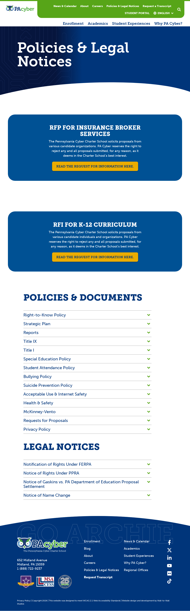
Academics (98, 23)
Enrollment (73, 23)
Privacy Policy (86, 429)
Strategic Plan (86, 323)
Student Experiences (131, 23)
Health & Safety (86, 402)
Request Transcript (98, 577)
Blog (87, 548)
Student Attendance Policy (86, 367)
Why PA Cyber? (168, 23)
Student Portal (137, 13)
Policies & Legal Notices (122, 6)
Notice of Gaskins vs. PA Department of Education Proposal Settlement (86, 484)
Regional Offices (136, 570)
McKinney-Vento (86, 411)
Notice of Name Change (86, 495)
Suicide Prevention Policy (86, 385)
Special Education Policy (86, 358)
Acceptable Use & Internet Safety (86, 394)
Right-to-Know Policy (86, 314)
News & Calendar (65, 6)
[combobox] (163, 13)
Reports (86, 332)
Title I (86, 350)
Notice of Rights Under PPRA (86, 473)
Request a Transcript (157, 6)
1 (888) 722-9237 (29, 569)
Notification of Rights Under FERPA (86, 464)
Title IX (86, 341)
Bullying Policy (86, 376)
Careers (97, 6)
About (84, 6)
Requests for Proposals (86, 420)
